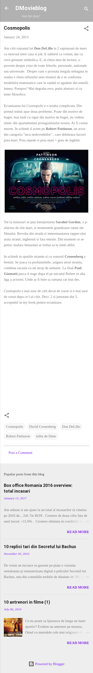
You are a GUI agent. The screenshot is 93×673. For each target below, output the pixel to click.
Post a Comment (20, 453)
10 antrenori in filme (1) (27, 602)
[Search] (86, 9)
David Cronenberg (42, 426)
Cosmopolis (14, 426)
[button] (86, 29)
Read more (78, 532)
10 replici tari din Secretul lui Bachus (40, 546)
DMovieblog (31, 8)
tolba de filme (46, 436)
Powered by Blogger (46, 664)
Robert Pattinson (18, 436)
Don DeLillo (71, 426)
